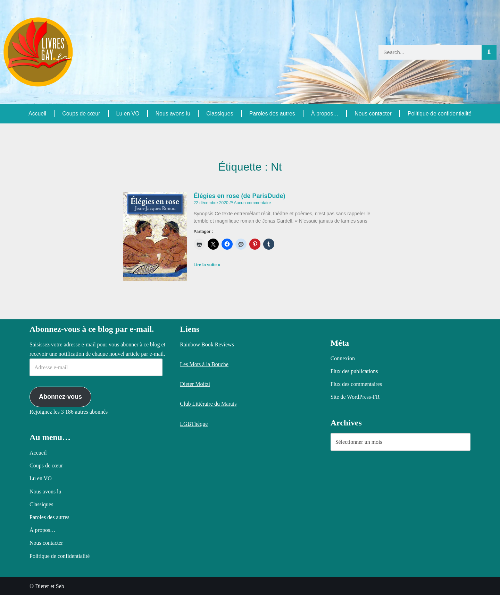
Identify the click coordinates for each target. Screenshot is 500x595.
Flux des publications (354, 371)
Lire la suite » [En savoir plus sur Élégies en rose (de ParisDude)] (207, 265)
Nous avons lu (172, 114)
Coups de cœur (81, 114)
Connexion (343, 358)
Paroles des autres (272, 114)
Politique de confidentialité (439, 114)
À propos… (325, 114)
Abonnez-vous (60, 397)
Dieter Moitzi (195, 384)
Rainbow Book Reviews (207, 344)
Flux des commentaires (356, 384)
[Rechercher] (489, 52)
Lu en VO (128, 114)
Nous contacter (373, 114)
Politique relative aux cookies (170, 583)
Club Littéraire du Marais (208, 404)
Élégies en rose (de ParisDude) (239, 195)
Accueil (37, 114)
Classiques (219, 114)
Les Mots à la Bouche (204, 364)
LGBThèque (194, 424)
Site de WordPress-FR (355, 397)
